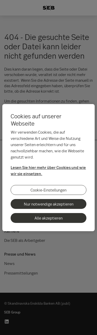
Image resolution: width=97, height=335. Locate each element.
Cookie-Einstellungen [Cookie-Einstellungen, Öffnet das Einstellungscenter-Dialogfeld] (48, 190)
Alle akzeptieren (48, 218)
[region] (48, 167)
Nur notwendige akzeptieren (48, 204)
